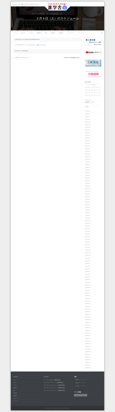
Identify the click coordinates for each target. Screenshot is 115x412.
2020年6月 (87, 298)
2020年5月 (87, 301)
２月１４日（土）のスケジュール (93, 95)
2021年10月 (87, 255)
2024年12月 (87, 154)
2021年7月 (87, 263)
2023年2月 (87, 212)
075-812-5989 (83, 385)
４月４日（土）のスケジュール (92, 87)
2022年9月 (87, 226)
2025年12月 (87, 121)
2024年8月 (87, 164)
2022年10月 (87, 223)
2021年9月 (87, 258)
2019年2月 (87, 338)
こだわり (31, 33)
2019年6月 (87, 330)
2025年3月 (87, 145)
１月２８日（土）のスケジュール (21, 57)
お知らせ (23, 33)
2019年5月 (87, 333)
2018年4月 (87, 362)
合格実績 (53, 33)
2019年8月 (87, 325)
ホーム (15, 33)
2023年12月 (87, 186)
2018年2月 (87, 367)
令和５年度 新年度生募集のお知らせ (72, 57)
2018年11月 (87, 346)
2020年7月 (87, 295)
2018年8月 (87, 354)
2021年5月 (87, 268)
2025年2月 (87, 148)
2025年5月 (87, 140)
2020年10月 (87, 287)
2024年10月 (87, 159)
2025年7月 (87, 135)
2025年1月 (87, 151)
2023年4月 (87, 207)
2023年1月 (87, 215)
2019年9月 (87, 322)
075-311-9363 (83, 379)
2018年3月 (87, 365)
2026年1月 (87, 119)
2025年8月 (87, 132)
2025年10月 (87, 127)
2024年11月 (87, 156)
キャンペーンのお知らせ (90, 84)
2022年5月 (87, 236)
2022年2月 (87, 244)
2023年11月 (87, 188)
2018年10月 (87, 349)
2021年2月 (87, 277)
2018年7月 (87, 357)
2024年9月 (87, 162)
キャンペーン (80, 33)
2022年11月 (87, 220)
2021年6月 (87, 266)
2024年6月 (87, 170)
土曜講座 (61, 33)
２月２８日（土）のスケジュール (93, 90)
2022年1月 (87, 247)
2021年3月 (87, 274)
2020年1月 (87, 311)
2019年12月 (87, 314)
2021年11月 (87, 252)
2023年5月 (87, 204)
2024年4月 (87, 175)
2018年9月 (87, 351)
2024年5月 (87, 172)
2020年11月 (87, 285)
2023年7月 (87, 199)
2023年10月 (87, 191)
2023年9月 (87, 194)
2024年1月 (87, 183)
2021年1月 (87, 279)
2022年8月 (87, 228)
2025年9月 (87, 129)
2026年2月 (87, 116)
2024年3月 (87, 178)
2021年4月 (87, 271)
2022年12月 (87, 218)
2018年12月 (87, 343)
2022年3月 (87, 242)
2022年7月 (87, 231)
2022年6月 (87, 234)
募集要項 (39, 33)
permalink (25, 50)
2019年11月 (87, 317)
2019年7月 (87, 327)
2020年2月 (87, 309)
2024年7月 (87, 167)
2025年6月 (87, 137)
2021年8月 (87, 260)
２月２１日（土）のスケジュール (93, 92)
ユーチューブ (70, 33)
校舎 (46, 33)
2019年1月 (87, 341)
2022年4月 (87, 239)
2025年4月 (87, 143)
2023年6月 (87, 202)
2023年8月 (87, 196)
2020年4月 (87, 303)
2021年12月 (87, 250)
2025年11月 (87, 124)
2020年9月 (87, 290)
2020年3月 (87, 306)
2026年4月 (87, 113)
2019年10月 (87, 319)
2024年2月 (87, 180)
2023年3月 (87, 210)
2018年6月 (87, 359)
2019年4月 (87, 335)
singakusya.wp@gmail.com (32, 39)
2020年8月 (87, 293)
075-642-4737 (83, 382)
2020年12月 (87, 282)
